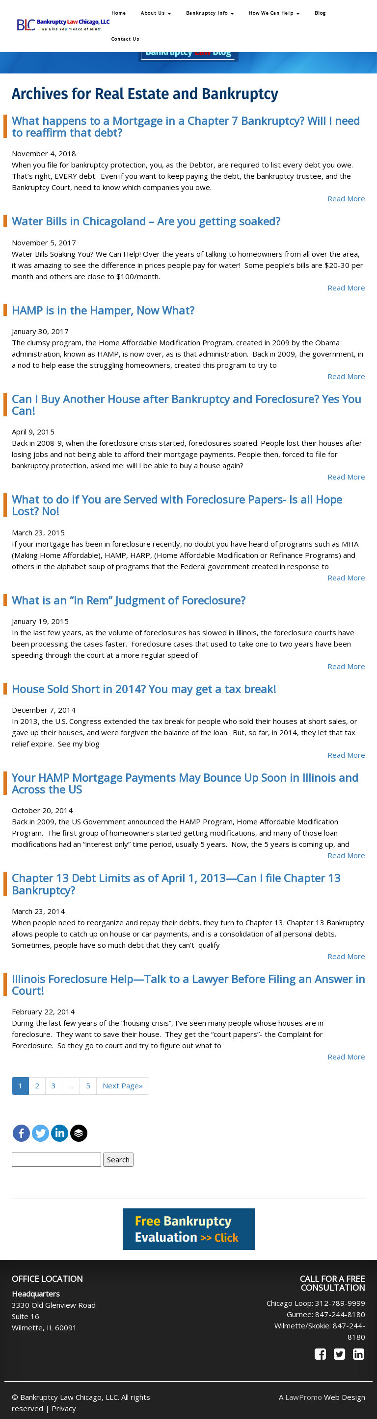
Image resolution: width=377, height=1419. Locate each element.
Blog (320, 13)
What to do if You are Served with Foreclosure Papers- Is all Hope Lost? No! (177, 505)
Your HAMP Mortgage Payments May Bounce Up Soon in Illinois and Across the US (185, 783)
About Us (156, 13)
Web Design (325, 1397)
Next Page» (123, 1085)
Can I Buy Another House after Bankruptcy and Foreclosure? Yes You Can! (186, 404)
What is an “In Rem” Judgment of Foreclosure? (128, 600)
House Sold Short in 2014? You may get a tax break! (144, 688)
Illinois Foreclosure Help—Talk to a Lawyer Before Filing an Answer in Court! (188, 984)
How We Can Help (274, 13)
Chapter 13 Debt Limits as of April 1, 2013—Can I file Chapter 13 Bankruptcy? (176, 883)
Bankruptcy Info (210, 13)
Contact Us (125, 39)
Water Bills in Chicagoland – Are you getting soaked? (146, 221)
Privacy (64, 1408)
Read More (346, 198)
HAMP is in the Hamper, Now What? (103, 310)
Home (118, 13)
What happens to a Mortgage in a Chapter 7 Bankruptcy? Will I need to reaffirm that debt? (186, 126)
